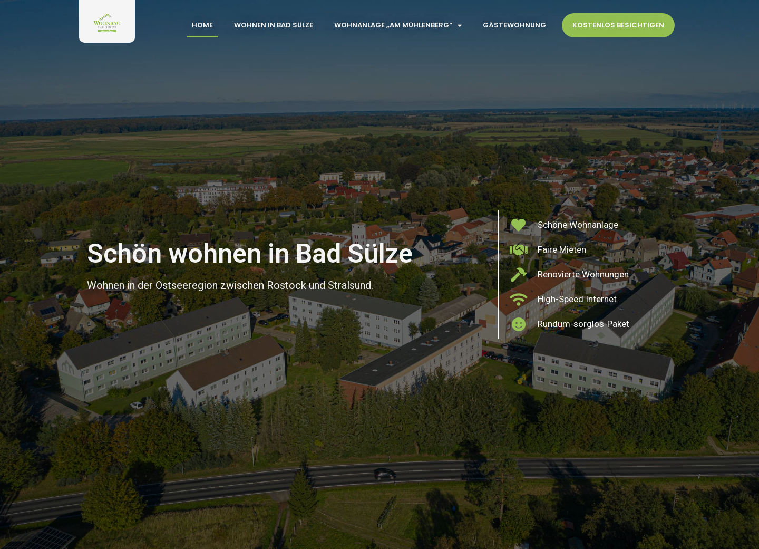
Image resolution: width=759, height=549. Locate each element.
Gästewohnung (514, 25)
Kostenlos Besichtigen (618, 25)
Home (202, 25)
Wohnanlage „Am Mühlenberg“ (398, 25)
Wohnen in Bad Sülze (273, 25)
